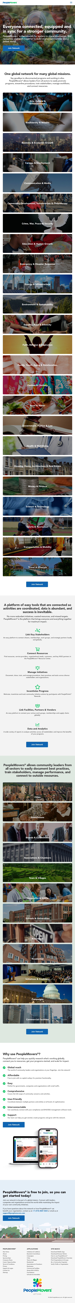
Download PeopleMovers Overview (61, 1258)
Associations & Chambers (34, 1264)
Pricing (5, 1256)
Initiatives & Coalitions (33, 1252)
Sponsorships (7, 1258)
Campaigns (30, 1256)
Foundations (30, 1272)
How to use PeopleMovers (59, 1256)
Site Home (6, 1252)
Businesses (30, 1266)
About (5, 1254)
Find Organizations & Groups (59, 1260)
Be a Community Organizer (59, 1262)
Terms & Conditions (8, 1264)
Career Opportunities (9, 1262)
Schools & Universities (33, 1274)
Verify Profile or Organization (59, 1264)
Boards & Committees (33, 1254)
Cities (28, 1258)
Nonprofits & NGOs (33, 1270)
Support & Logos (8, 1268)
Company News (7, 1260)
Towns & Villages (32, 1260)
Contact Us (6, 1270)
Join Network (13, 48)
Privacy (5, 1266)
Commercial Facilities (33, 1268)
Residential (30, 1262)
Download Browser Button (59, 1254)
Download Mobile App (58, 1252)
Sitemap (5, 1272)
